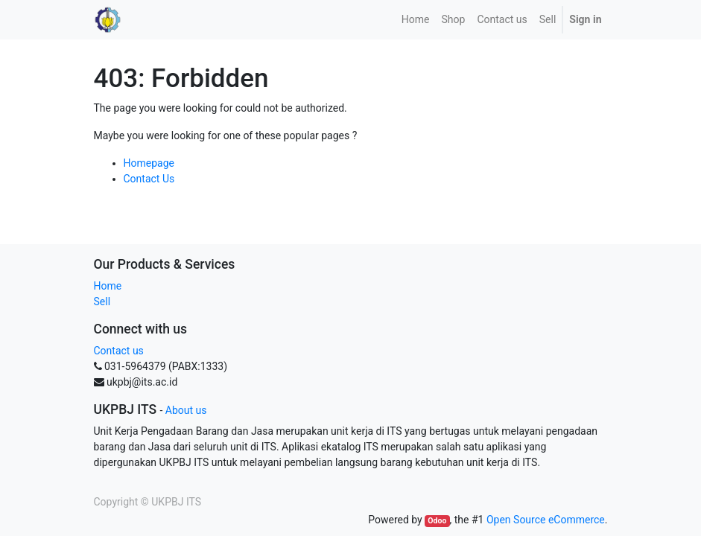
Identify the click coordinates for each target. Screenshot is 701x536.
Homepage (149, 163)
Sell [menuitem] (547, 19)
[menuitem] (416, 20)
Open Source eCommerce (545, 520)
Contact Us (149, 179)
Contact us (119, 351)
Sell (102, 301)
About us (186, 410)
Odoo (437, 521)
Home (108, 286)
